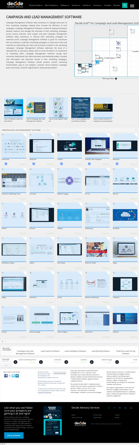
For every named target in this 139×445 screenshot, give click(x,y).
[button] (6, 376)
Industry (86, 5)
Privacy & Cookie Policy (44, 392)
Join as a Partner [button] (13, 435)
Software (63, 5)
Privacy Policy (97, 415)
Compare (107, 5)
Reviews (116, 5)
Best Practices (50, 5)
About (73, 415)
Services (75, 5)
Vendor (117, 417)
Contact (117, 415)
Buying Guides (35, 5)
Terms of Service (77, 417)
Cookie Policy (97, 417)
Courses (96, 5)
